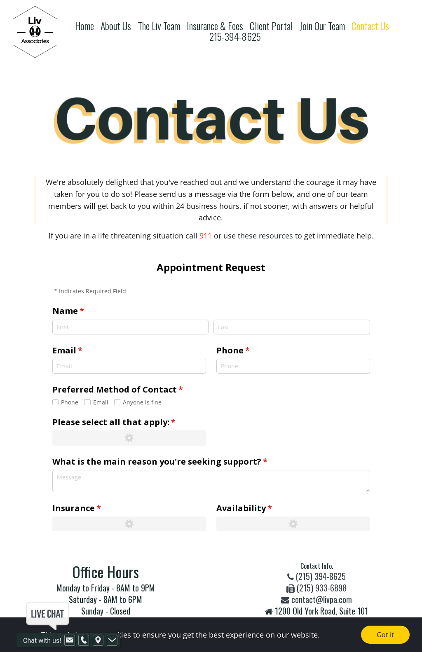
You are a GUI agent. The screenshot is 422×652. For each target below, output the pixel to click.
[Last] (291, 327)
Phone (251, 350)
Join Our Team (322, 25)
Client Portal (271, 25)
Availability (262, 508)
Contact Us (370, 25)
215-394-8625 (235, 36)
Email (85, 350)
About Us (116, 25)
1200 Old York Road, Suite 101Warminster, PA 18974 (316, 617)
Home (84, 25)
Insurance (95, 508)
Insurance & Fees (215, 25)
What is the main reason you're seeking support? (178, 461)
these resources (265, 236)
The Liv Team (159, 25)
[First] (130, 327)
